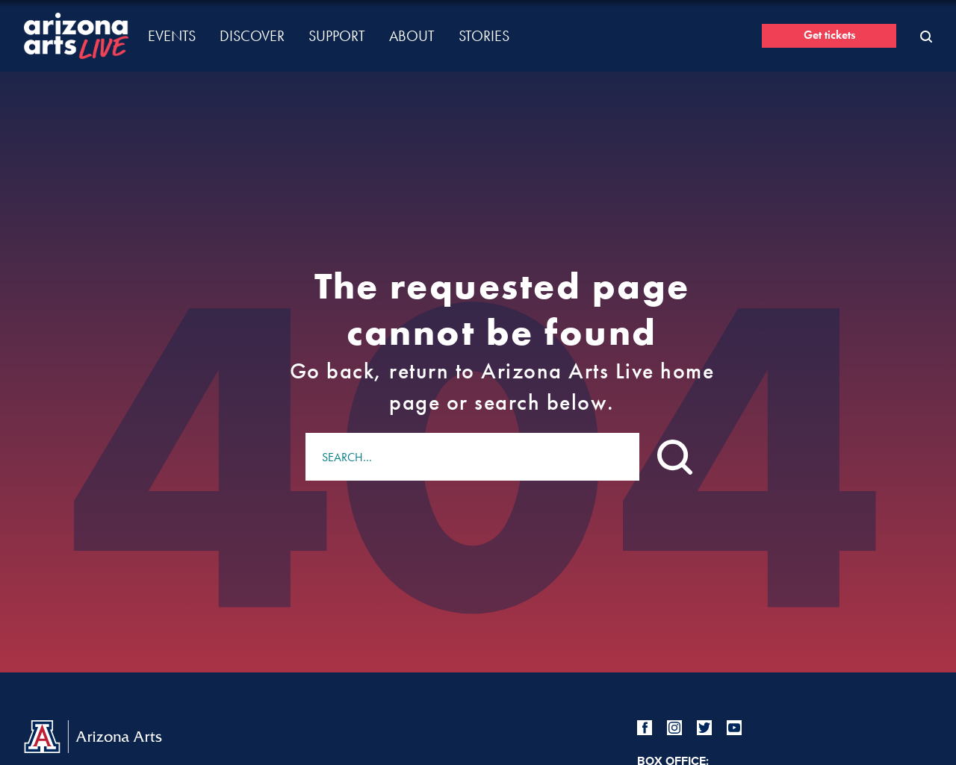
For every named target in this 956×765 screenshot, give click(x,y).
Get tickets (829, 35)
